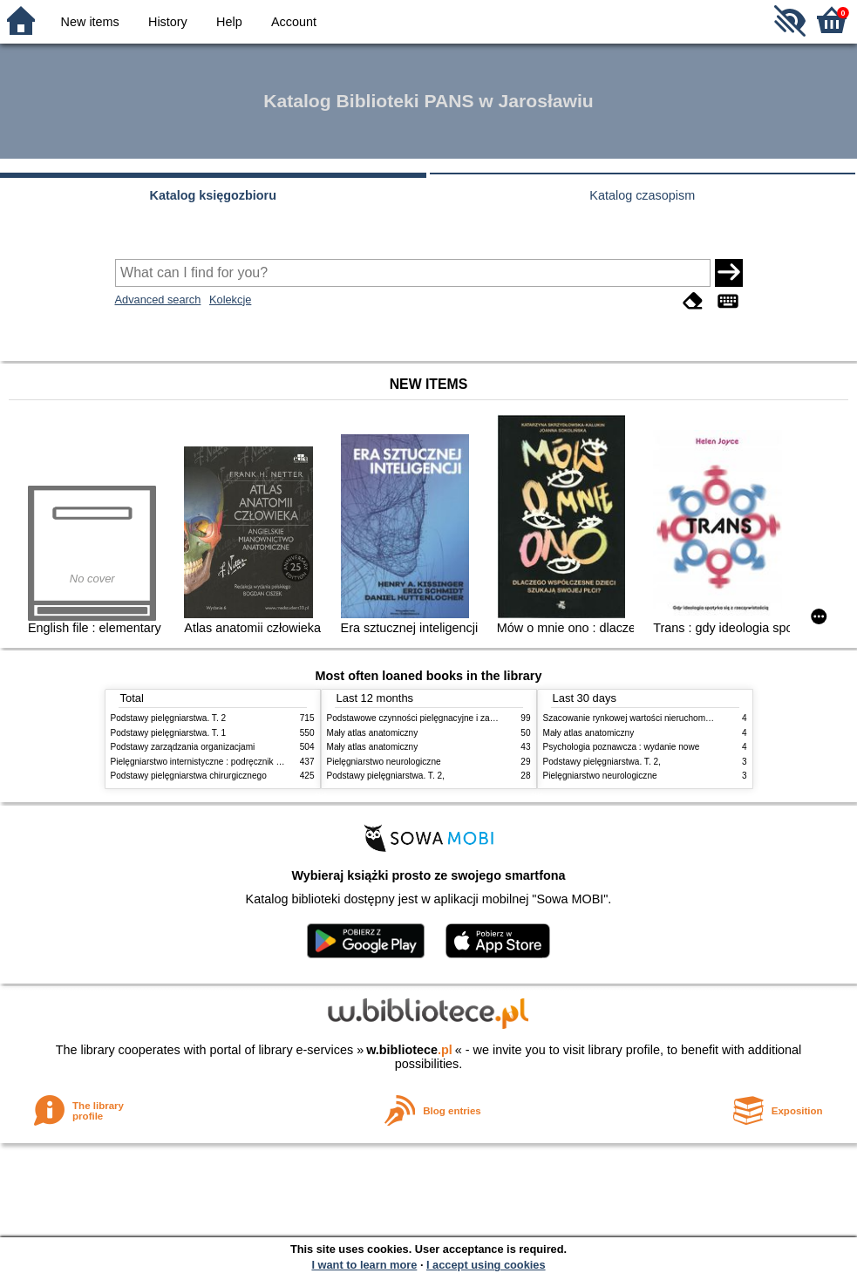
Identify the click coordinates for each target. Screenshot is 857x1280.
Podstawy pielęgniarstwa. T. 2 (169, 718)
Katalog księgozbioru (212, 195)
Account (293, 22)
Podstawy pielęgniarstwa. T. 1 (169, 733)
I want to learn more (364, 1264)
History (167, 22)
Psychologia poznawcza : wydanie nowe (621, 747)
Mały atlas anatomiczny (372, 733)
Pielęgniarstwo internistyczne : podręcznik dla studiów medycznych (241, 761)
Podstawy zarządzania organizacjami (183, 747)
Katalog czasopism (642, 195)
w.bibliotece (409, 1050)
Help (229, 22)
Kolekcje (230, 299)
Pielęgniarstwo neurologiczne (384, 761)
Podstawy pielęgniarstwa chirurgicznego (189, 775)
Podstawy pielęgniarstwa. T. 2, (386, 775)
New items (90, 22)
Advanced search (158, 299)
